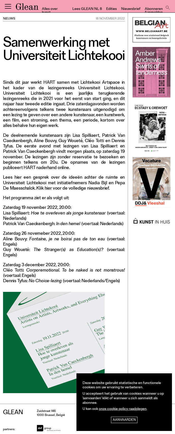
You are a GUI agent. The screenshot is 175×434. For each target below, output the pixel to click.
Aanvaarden (124, 420)
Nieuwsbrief (130, 9)
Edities (111, 9)
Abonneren (154, 9)
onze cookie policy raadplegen (123, 409)
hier (18, 177)
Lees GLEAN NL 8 (87, 9)
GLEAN (27, 8)
